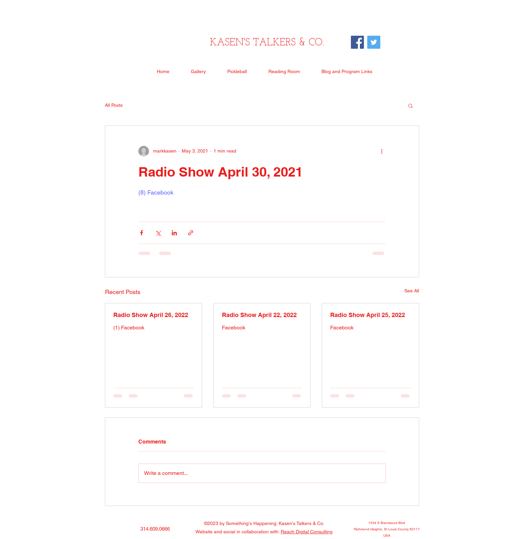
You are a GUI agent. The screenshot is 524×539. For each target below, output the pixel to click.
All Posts (114, 105)
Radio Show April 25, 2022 (367, 314)
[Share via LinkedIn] (174, 233)
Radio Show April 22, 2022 (259, 314)
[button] (410, 105)
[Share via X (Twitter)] (158, 233)
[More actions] (382, 151)
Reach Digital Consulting (307, 531)
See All (411, 290)
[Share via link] (190, 233)
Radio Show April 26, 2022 (150, 314)
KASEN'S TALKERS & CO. (267, 43)
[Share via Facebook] (141, 233)
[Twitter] (373, 42)
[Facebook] (357, 42)
